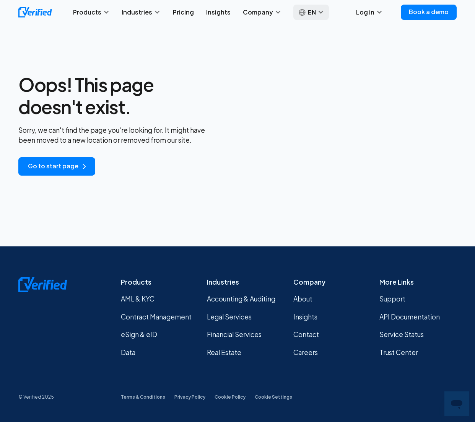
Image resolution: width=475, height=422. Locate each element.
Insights (218, 12)
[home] (35, 12)
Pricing (183, 12)
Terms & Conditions (143, 397)
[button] (91, 12)
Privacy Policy (189, 397)
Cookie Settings (273, 397)
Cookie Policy (230, 397)
